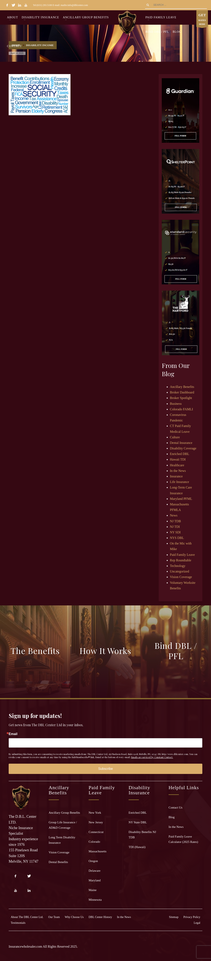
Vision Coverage (181, 577)
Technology (177, 566)
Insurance (176, 476)
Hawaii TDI (178, 459)
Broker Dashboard (182, 392)
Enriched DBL (179, 454)
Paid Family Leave (182, 554)
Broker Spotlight (181, 398)
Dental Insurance (181, 442)
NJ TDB (175, 521)
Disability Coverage (183, 448)
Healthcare (177, 465)
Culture (175, 437)
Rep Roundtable (180, 560)
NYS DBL (177, 538)
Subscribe (105, 768)
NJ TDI (175, 526)
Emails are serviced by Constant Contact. (152, 757)
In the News (178, 470)
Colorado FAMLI (181, 409)
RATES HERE (202, 19)
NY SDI (175, 532)
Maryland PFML (181, 498)
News (173, 515)
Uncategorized (179, 571)
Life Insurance (179, 482)
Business (176, 403)
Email (13, 734)
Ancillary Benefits (182, 387)
